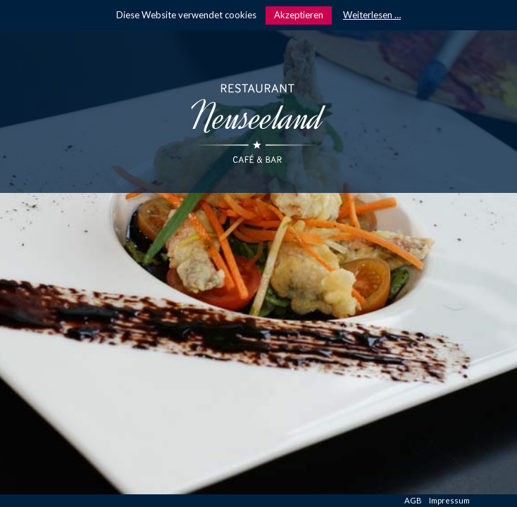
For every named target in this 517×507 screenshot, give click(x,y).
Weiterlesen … (372, 14)
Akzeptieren (298, 14)
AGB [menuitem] (413, 500)
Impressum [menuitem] (449, 500)
